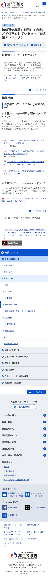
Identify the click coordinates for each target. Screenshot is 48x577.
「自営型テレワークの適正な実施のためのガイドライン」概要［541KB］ (24, 152)
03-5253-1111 (24, 568)
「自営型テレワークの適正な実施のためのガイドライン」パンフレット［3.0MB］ (24, 162)
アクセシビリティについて (36, 533)
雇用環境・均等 (11, 305)
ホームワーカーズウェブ (19, 78)
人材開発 (8, 291)
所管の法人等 (9, 471)
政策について (24, 428)
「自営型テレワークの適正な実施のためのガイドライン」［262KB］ (24, 141)
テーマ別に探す (24, 415)
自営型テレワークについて (18, 45)
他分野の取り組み (11, 344)
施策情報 (37, 45)
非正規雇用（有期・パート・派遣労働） (21, 311)
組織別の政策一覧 (12, 350)
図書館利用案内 (10, 475)
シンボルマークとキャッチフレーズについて (13, 533)
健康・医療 (8, 265)
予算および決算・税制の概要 (16, 376)
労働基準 (8, 298)
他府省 (6, 467)
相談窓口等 (9, 331)
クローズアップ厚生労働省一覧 (16, 480)
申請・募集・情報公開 (24, 455)
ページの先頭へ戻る (39, 90)
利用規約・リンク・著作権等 (13, 526)
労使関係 (8, 318)
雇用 (6, 285)
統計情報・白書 (24, 442)
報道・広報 (24, 422)
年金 (5, 337)
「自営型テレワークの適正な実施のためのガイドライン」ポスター (24, 172)
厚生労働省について (24, 435)
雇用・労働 (8, 278)
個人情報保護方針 (34, 525)
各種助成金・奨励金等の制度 (16, 357)
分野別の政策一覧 (12, 259)
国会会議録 (9, 370)
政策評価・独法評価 (13, 383)
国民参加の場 (24, 407)
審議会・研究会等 (12, 363)
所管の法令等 (24, 448)
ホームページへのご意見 (13, 544)
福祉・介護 (8, 272)
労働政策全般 (10, 324)
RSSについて (32, 539)
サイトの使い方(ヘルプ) (13, 539)
